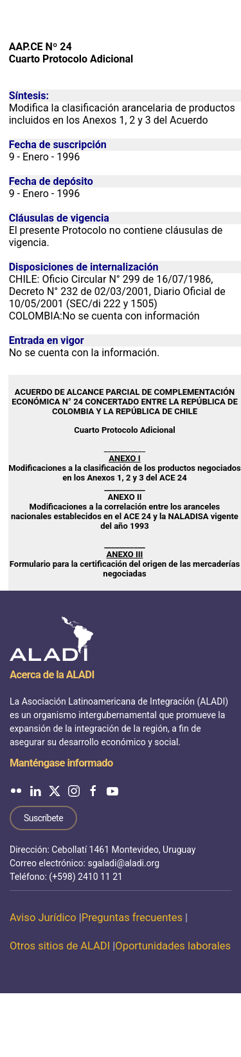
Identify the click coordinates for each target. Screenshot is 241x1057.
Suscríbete (43, 818)
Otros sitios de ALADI (60, 946)
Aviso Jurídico (43, 917)
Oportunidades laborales (173, 946)
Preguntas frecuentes (132, 917)
